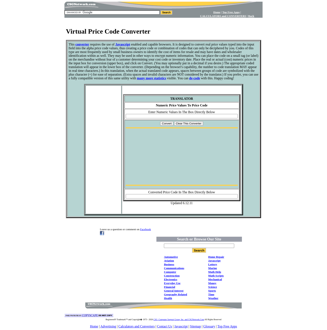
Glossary (209, 326)
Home (94, 326)
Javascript (181, 326)
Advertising (108, 326)
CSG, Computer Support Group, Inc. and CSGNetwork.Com (178, 319)
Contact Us (164, 326)
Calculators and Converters (136, 326)
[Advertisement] (163, 19)
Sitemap (195, 326)
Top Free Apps (227, 326)
